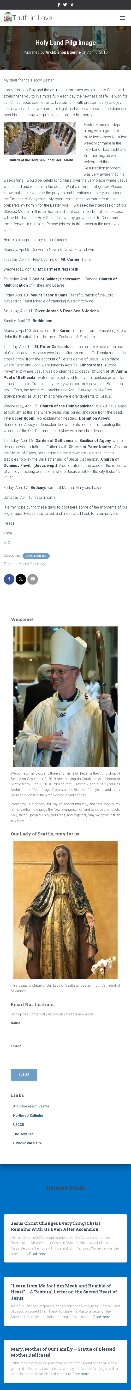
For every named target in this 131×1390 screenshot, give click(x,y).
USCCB (18, 1125)
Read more (37, 1254)
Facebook (59, 5)
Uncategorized (36, 556)
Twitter (65, 5)
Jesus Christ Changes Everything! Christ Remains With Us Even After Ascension (55, 1226)
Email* (30, 1051)
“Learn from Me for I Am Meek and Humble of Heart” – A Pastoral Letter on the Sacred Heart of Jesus (64, 1292)
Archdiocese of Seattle (31, 1106)
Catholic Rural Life (27, 1143)
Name (30, 1028)
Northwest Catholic (28, 1116)
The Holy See (23, 1134)
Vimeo (71, 5)
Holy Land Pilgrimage (30, 564)
